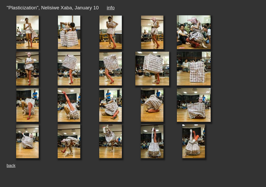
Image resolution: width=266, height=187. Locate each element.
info (111, 7)
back (11, 165)
